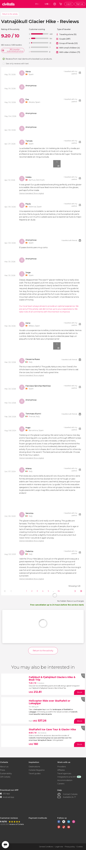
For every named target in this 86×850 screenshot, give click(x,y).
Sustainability (6, 773)
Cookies (79, 847)
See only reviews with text (17, 64)
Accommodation (64, 780)
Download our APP (9, 790)
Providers (61, 767)
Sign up (79, 4)
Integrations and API (66, 777)
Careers (60, 784)
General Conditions (46, 847)
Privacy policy (70, 847)
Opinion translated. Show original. (31, 193)
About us (4, 767)
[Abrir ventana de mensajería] (5, 844)
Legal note (59, 847)
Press (2, 770)
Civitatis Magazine (36, 770)
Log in (69, 4)
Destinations (34, 767)
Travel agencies (64, 773)
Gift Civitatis (5, 777)
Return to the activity (10, 14)
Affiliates (61, 770)
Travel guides (34, 773)
